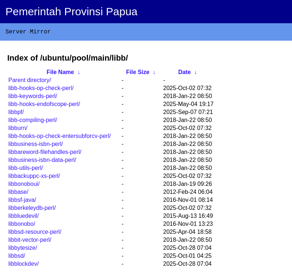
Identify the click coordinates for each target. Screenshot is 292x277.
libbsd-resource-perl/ (34, 233)
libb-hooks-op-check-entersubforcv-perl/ (59, 137)
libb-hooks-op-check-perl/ (41, 89)
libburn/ (17, 129)
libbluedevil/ (23, 217)
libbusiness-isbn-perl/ (35, 145)
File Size (137, 73)
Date (184, 73)
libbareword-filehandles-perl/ (44, 153)
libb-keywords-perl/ (32, 97)
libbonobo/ (21, 225)
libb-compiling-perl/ (32, 121)
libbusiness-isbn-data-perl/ (42, 161)
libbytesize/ (22, 249)
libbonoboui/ (24, 185)
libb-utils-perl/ (25, 169)
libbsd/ (16, 257)
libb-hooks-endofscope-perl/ (44, 105)
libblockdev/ (23, 265)
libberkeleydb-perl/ (32, 209)
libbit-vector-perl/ (29, 241)
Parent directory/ (29, 81)
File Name (60, 73)
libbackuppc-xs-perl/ (34, 177)
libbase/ (18, 193)
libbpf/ (16, 113)
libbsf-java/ (22, 201)
